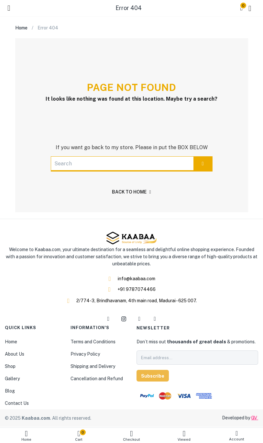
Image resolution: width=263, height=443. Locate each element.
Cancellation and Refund (97, 378)
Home (26, 435)
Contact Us (17, 403)
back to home (131, 191)
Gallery (12, 378)
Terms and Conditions (93, 341)
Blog (10, 390)
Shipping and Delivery (93, 366)
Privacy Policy (85, 354)
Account (236, 435)
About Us (14, 354)
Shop (10, 366)
